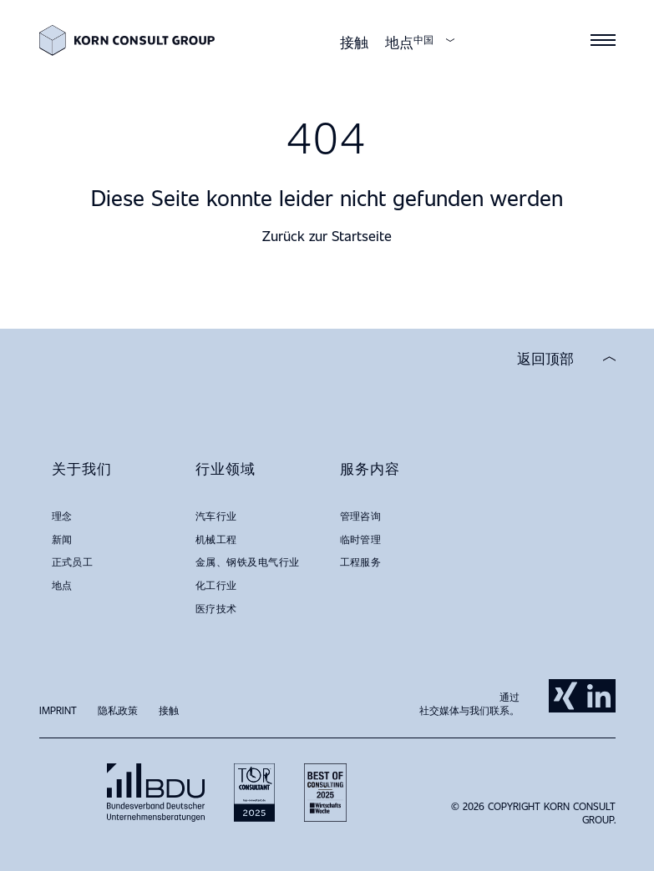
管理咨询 (361, 515)
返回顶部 (545, 359)
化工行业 (216, 585)
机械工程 (216, 539)
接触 (354, 42)
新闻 (62, 539)
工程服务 (361, 561)
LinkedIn (599, 695)
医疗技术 (216, 608)
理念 (62, 515)
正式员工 (73, 561)
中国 (423, 39)
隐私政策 (118, 710)
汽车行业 (216, 515)
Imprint (58, 710)
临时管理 (361, 539)
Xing (565, 695)
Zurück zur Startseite (327, 235)
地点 (399, 42)
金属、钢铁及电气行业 (247, 561)
